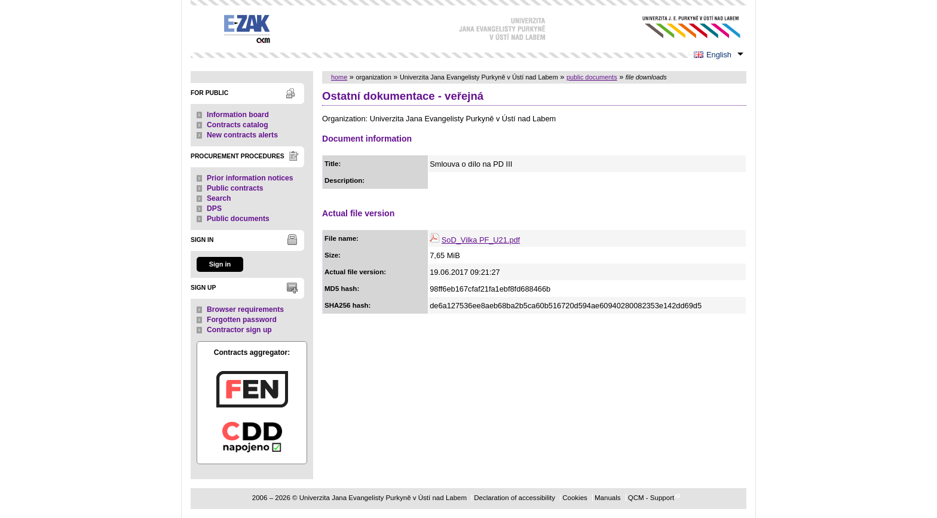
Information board (238, 115)
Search (219, 198)
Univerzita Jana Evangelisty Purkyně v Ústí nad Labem (682, 27)
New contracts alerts (242, 135)
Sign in (220, 264)
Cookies (574, 497)
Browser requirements (245, 309)
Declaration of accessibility (514, 497)
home (339, 77)
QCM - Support (651, 497)
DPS (214, 208)
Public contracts (235, 188)
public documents (592, 77)
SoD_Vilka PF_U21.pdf (481, 239)
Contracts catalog (237, 125)
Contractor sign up (239, 330)
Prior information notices (250, 178)
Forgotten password (242, 319)
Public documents (238, 218)
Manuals (608, 497)
